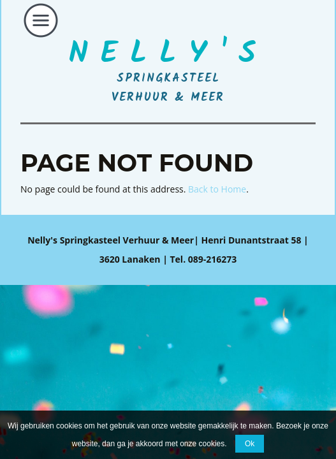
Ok (249, 443)
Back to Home (217, 189)
